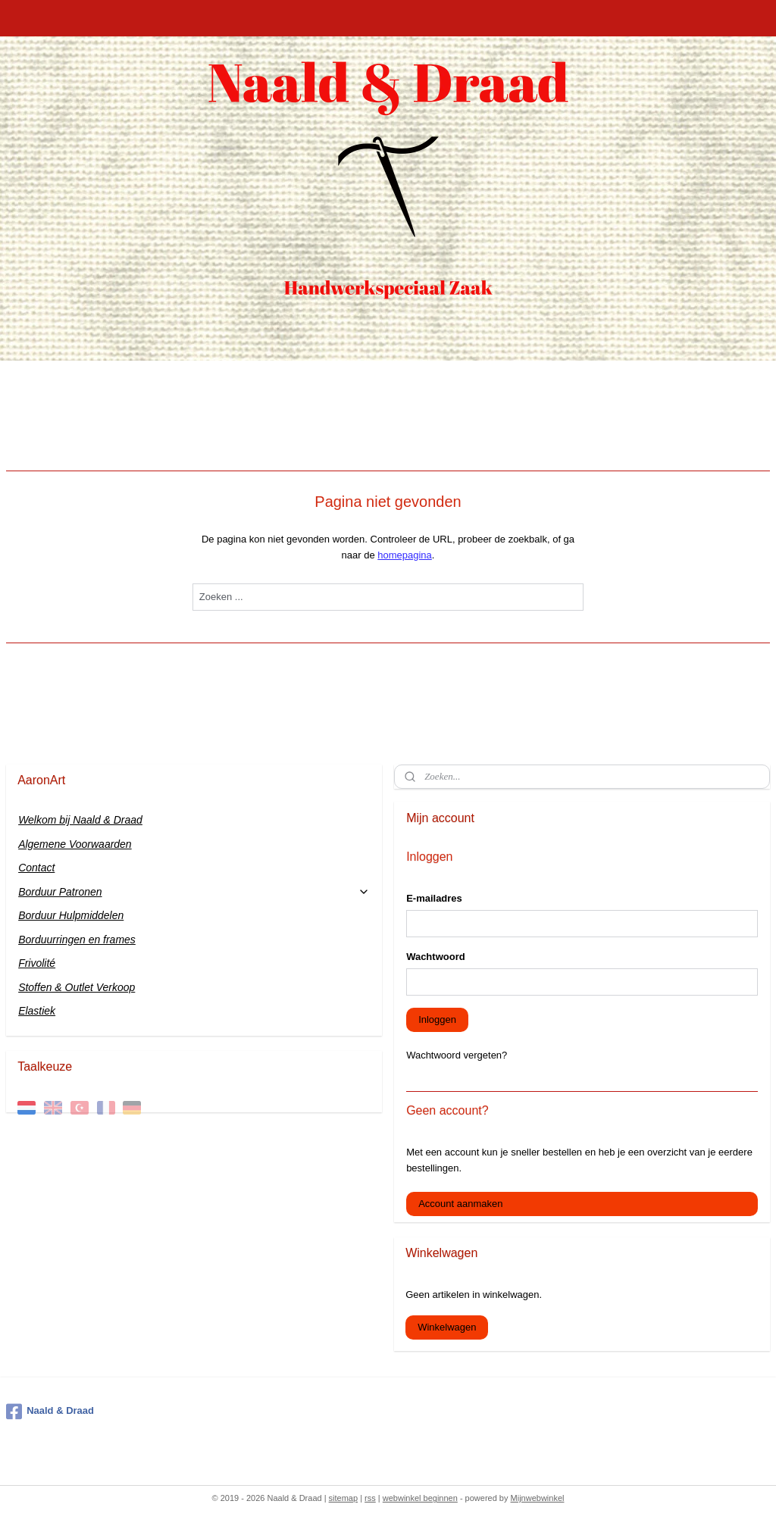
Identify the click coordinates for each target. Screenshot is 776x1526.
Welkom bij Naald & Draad (80, 820)
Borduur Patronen (194, 892)
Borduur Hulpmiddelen (71, 915)
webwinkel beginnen (420, 1498)
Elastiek (36, 1011)
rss (370, 1498)
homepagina (404, 555)
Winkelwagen (447, 1327)
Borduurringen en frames (77, 939)
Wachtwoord (435, 956)
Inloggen (437, 1019)
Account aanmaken (460, 1203)
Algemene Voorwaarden (75, 844)
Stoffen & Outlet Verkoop (76, 987)
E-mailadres (434, 898)
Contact (36, 868)
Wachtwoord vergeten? (456, 1055)
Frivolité (36, 963)
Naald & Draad (50, 1411)
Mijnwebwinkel (538, 1498)
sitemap (343, 1498)
